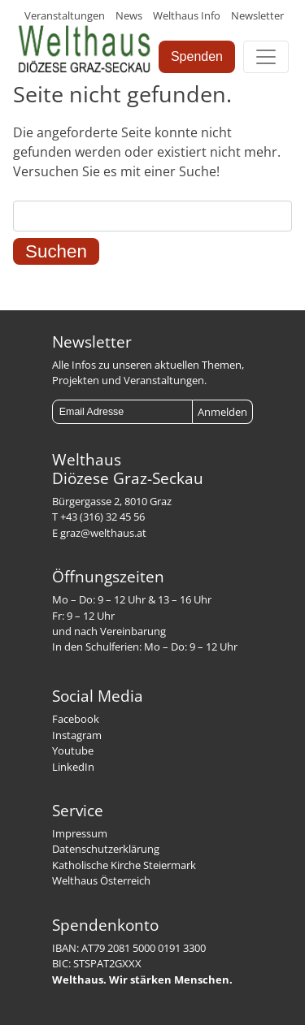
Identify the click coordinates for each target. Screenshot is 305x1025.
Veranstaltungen (64, 15)
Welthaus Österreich (101, 880)
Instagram (77, 735)
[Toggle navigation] (266, 57)
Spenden (197, 56)
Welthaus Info (186, 15)
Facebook (75, 718)
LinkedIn (73, 766)
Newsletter (257, 15)
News (128, 15)
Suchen (56, 251)
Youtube (73, 750)
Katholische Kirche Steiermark (124, 865)
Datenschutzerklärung (105, 848)
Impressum (79, 833)
